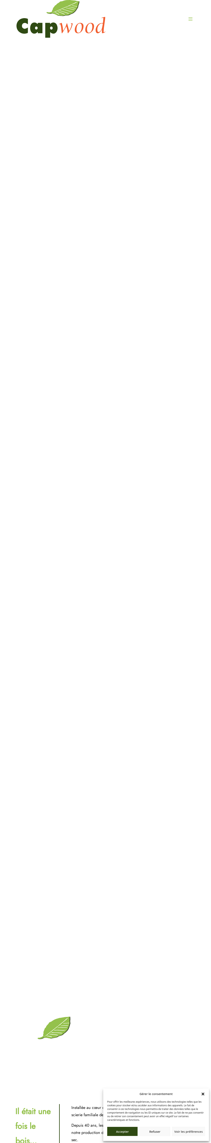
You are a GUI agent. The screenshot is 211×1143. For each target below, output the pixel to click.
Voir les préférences (188, 1131)
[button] (203, 1094)
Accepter (122, 1131)
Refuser (154, 1131)
